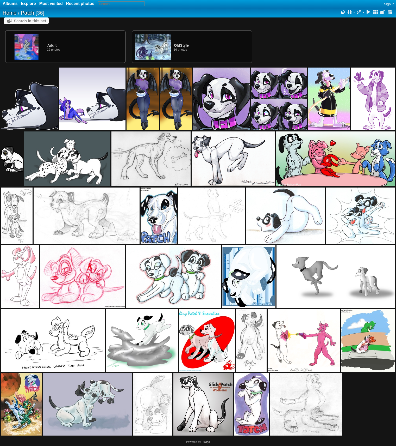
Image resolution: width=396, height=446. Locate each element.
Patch (27, 13)
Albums (10, 3)
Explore (28, 3)
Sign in (389, 4)
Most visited (51, 3)
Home (9, 13)
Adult (52, 45)
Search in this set (30, 21)
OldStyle (181, 45)
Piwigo (206, 441)
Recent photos (80, 3)
